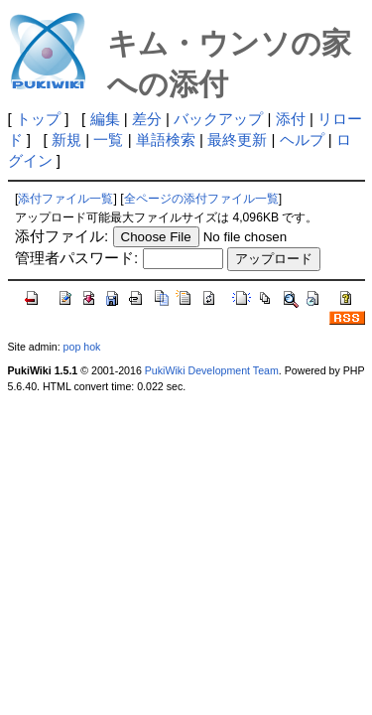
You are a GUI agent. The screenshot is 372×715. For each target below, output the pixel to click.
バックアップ (218, 118)
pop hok (82, 347)
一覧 (108, 139)
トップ (38, 118)
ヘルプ (302, 139)
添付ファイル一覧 (65, 199)
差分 (147, 118)
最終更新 (237, 139)
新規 (66, 139)
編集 (105, 118)
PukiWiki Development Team (212, 370)
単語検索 (165, 139)
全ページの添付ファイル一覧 (201, 199)
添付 (291, 118)
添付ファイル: (61, 235)
